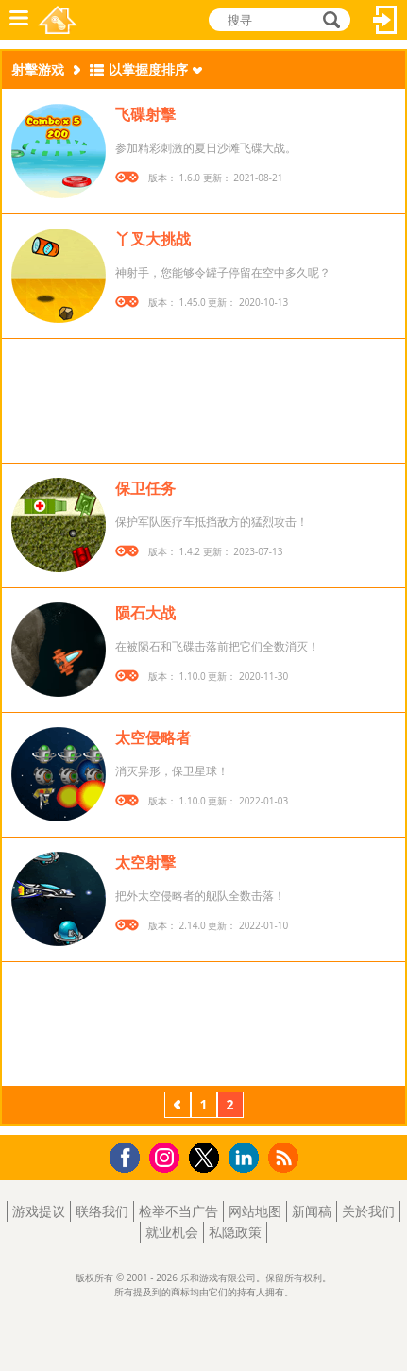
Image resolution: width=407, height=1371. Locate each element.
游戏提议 (38, 1211)
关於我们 (368, 1211)
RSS (286, 1157)
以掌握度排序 (148, 69)
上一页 (177, 1106)
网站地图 (255, 1211)
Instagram (167, 1156)
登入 (385, 20)
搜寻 (328, 19)
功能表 (18, 19)
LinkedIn (247, 1158)
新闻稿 (311, 1211)
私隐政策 (235, 1232)
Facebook (130, 1155)
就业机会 (171, 1232)
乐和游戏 (57, 20)
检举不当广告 (178, 1211)
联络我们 (102, 1211)
